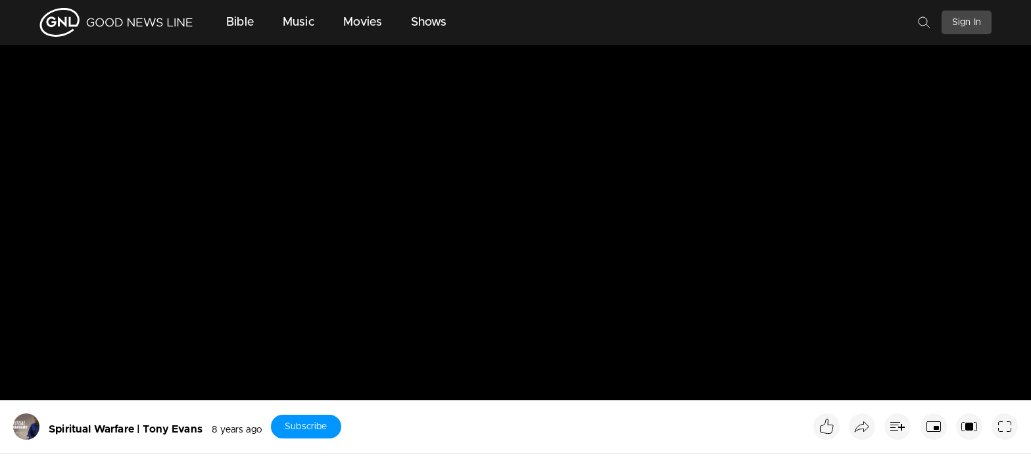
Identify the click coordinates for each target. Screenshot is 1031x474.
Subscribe (306, 426)
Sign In (966, 22)
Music (298, 22)
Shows (429, 22)
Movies (362, 22)
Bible (240, 22)
